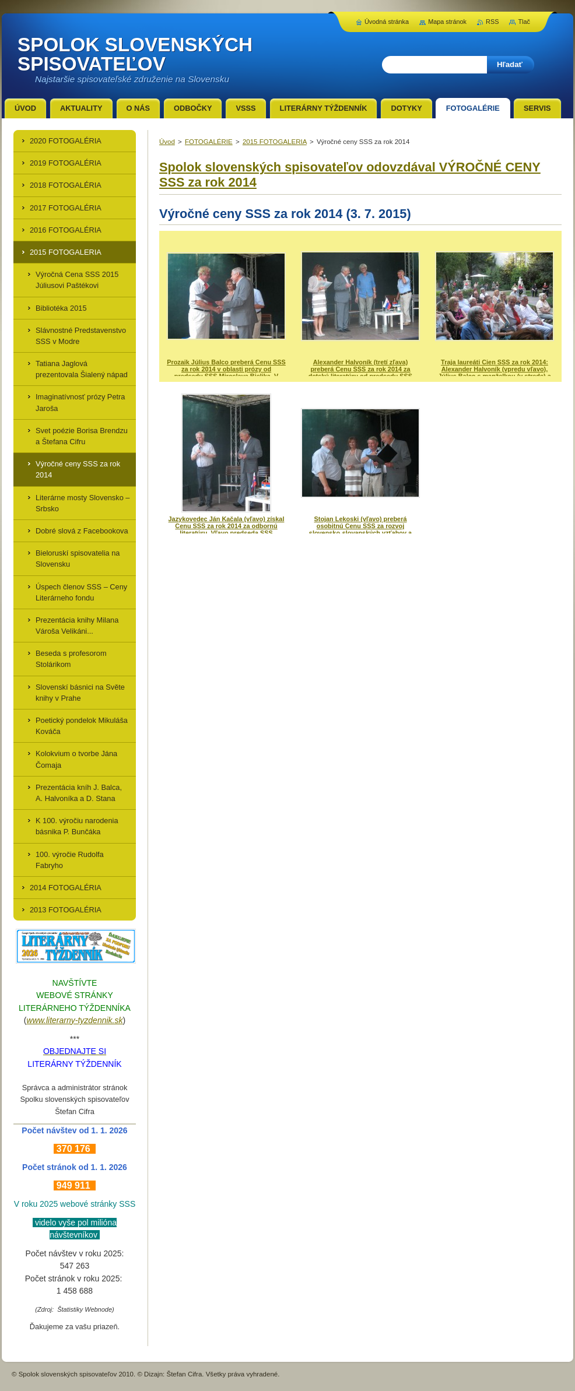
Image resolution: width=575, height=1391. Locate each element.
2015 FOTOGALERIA (275, 141)
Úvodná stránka (386, 21)
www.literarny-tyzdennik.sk (75, 1020)
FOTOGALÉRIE (209, 141)
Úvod (167, 141)
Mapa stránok (447, 21)
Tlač (524, 21)
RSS (492, 21)
